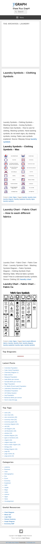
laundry (24, 197)
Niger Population (9, 384)
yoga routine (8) (9, 453)
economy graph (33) (10, 422)
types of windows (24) (11, 438)
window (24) (8, 433)
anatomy (7, 467)
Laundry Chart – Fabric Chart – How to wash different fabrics (20, 213)
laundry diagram (8, 199)
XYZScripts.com (30, 542)
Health (6, 487)
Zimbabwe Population (11, 391)
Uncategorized (9, 501)
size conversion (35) (10, 417)
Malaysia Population (10, 377)
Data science (8, 375)
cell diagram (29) (9, 428)
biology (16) (8, 447)
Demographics (9, 474)
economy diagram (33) (11, 424)
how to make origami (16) (12, 444)
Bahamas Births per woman (13, 397)
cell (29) (6, 426)
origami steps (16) (10, 442)
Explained (7, 483)
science (6, 494)
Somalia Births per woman (12, 381)
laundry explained (19, 199)
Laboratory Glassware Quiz (13, 388)
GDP (5, 485)
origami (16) (8, 440)
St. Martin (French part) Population (15, 386)
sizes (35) (7, 412)
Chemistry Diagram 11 (11, 372)
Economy (7, 481)
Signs (15, 197)
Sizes (6, 499)
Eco (5, 476)
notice (6, 492)
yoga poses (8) (9, 456)
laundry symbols (8, 201)
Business (7, 469)
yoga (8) (7, 451)
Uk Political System (10, 393)
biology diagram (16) (10, 449)
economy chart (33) (10, 419)
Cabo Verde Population (11, 370)
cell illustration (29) (10, 431)
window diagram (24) (11, 435)
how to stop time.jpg (10, 400)
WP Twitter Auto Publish (12, 542)
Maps (6, 490)
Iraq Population (9, 395)
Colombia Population (10, 368)
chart (10, 197)
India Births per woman (11, 379)
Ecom (6, 478)
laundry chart (32, 197)
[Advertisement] (20, 45)
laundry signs (30, 199)
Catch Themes (26, 538)
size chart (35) (8, 415)
